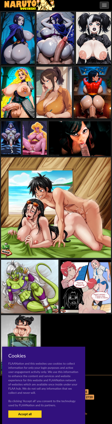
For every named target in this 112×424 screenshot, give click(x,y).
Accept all (25, 414)
